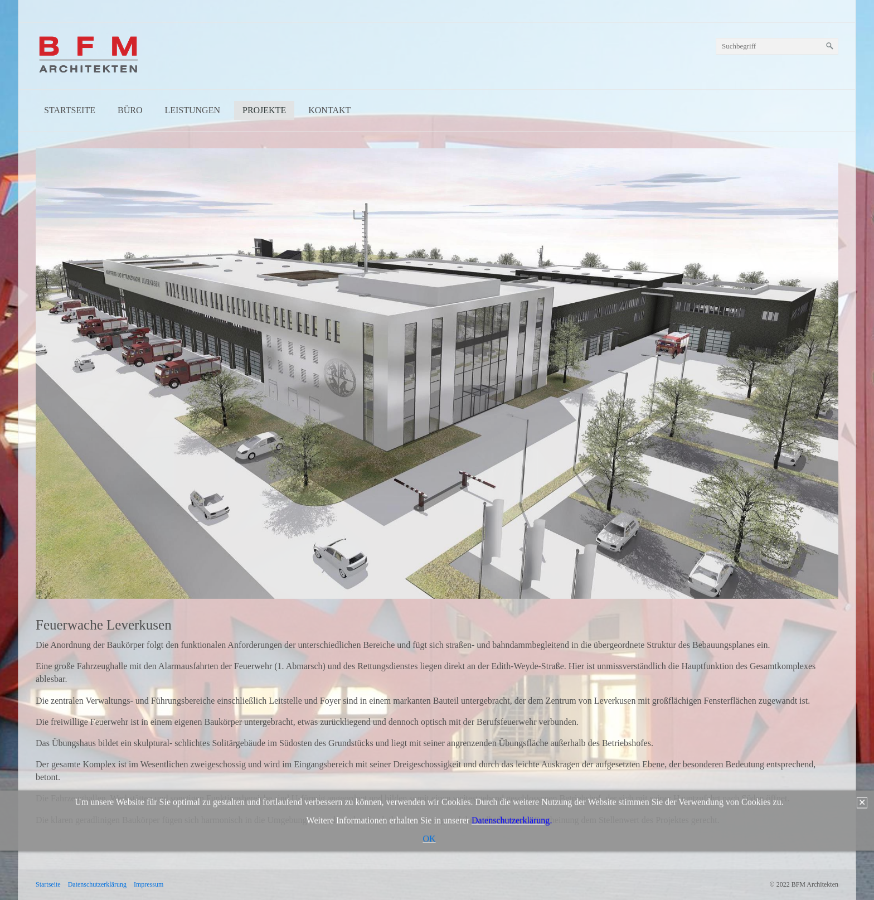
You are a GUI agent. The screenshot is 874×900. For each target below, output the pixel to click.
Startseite (69, 110)
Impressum (148, 884)
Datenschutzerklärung (97, 884)
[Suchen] (830, 46)
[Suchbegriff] (777, 46)
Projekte (264, 110)
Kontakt (329, 110)
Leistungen (192, 110)
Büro (130, 110)
